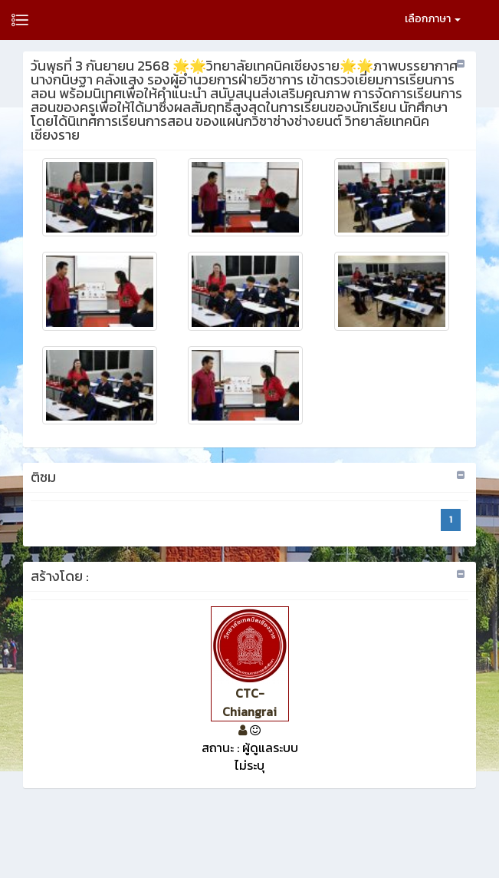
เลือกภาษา (433, 19)
